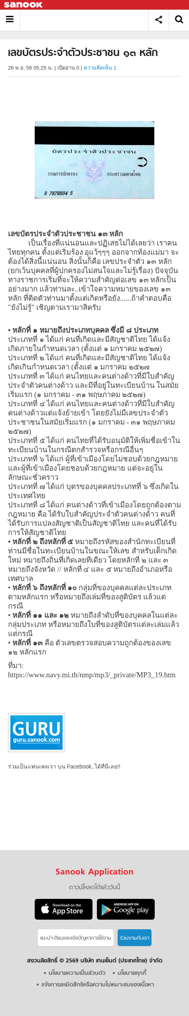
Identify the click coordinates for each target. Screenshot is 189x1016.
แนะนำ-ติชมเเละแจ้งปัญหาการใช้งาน (75, 938)
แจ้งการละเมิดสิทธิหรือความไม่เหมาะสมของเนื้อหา (97, 985)
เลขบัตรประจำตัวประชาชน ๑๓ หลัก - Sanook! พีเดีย (87, 20)
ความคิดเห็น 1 (100, 68)
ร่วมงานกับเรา (134, 938)
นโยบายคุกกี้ (132, 973)
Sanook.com (24, 5)
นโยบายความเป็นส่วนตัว (77, 973)
